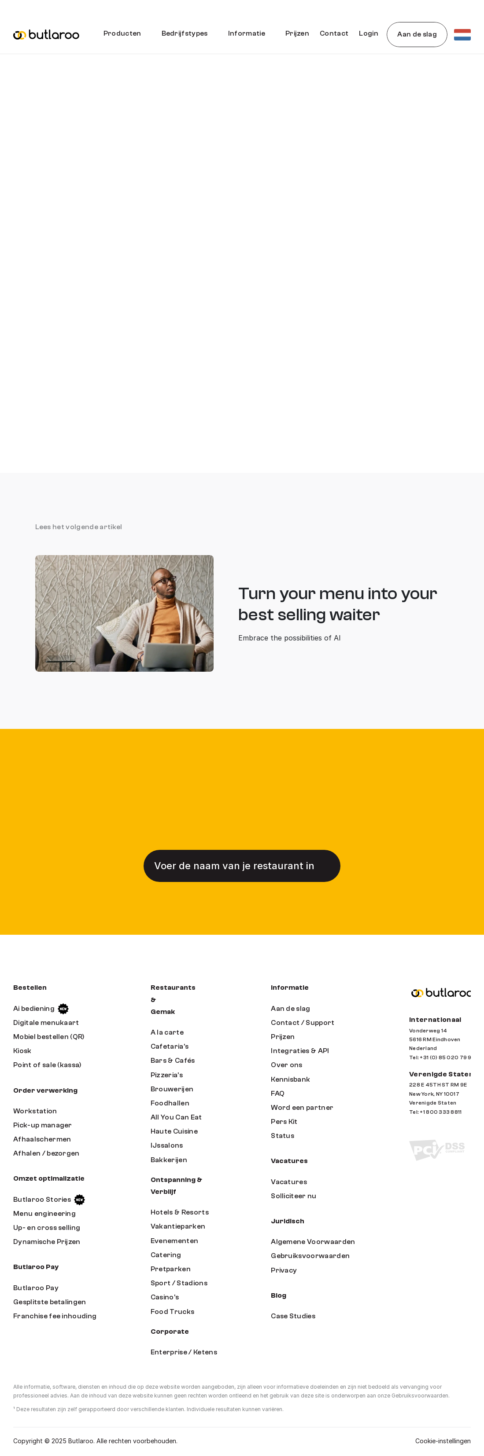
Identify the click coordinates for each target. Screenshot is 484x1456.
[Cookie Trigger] (443, 1441)
